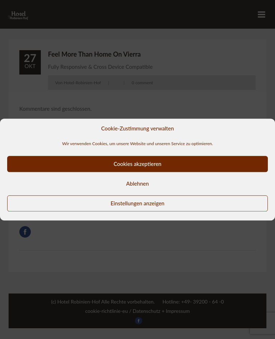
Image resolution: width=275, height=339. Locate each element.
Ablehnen (137, 183)
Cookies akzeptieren (137, 164)
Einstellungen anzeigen (138, 203)
